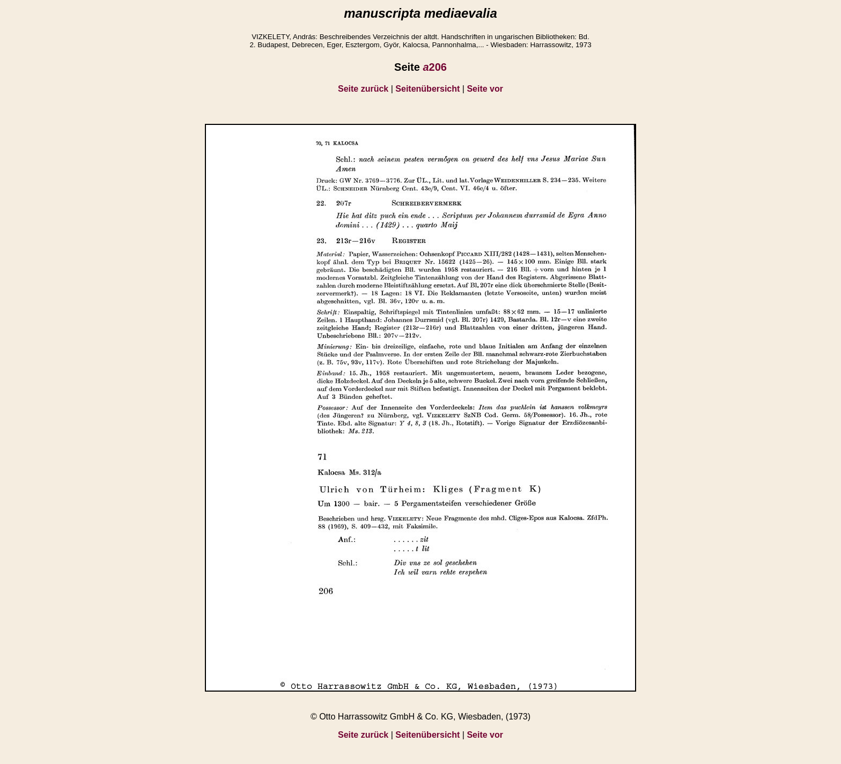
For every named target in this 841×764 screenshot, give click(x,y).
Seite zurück (363, 88)
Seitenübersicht (427, 88)
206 (435, 67)
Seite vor (485, 88)
